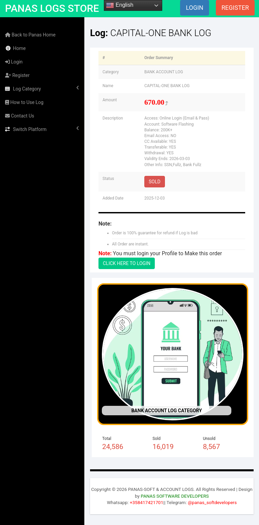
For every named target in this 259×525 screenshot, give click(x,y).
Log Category (42, 88)
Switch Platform (42, 129)
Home (15, 48)
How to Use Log (24, 102)
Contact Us (19, 116)
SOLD (155, 181)
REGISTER (235, 7)
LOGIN (194, 7)
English (119, 5)
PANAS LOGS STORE (52, 8)
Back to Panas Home (30, 34)
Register (17, 75)
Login (14, 61)
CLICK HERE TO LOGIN (126, 263)
